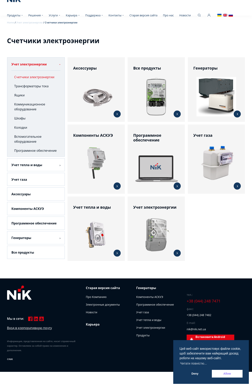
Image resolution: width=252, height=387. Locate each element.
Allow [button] (227, 373)
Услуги (53, 15)
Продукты (13, 15)
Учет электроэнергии (29, 64)
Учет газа (19, 179)
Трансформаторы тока (31, 86)
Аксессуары (21, 194)
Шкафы (19, 118)
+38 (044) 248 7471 (203, 301)
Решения (34, 15)
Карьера (71, 15)
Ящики (19, 95)
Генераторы (21, 238)
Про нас (168, 15)
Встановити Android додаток (207, 339)
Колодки (20, 127)
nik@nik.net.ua (196, 329)
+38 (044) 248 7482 (199, 315)
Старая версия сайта (144, 15)
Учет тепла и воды (26, 165)
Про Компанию (96, 297)
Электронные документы (103, 304)
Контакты (114, 15)
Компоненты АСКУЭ (27, 209)
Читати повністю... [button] (193, 363)
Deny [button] (195, 373)
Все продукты (22, 252)
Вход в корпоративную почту (29, 328)
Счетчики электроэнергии (34, 77)
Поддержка (92, 15)
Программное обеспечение (35, 150)
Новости (185, 15)
